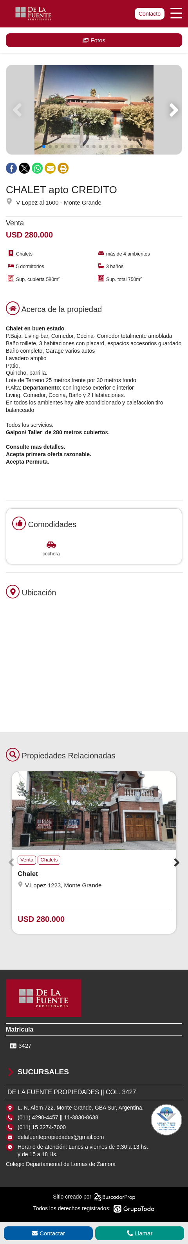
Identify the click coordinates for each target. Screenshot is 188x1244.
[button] (172, 109)
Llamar (140, 1233)
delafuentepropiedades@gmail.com (61, 1137)
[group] (94, 109)
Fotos (94, 40)
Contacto (150, 14)
